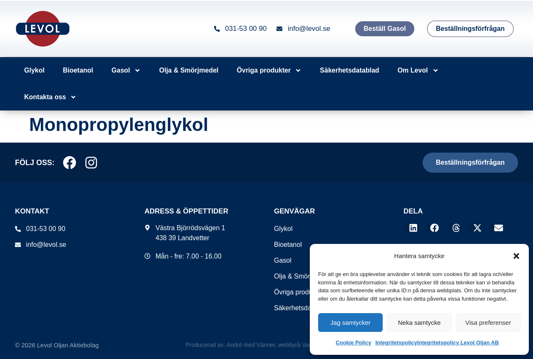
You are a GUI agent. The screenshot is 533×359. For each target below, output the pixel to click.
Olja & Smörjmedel (188, 70)
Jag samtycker (350, 322)
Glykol (34, 70)
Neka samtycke (419, 322)
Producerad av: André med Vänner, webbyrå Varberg (254, 344)
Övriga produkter (269, 70)
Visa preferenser (488, 322)
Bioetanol (78, 70)
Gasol (126, 70)
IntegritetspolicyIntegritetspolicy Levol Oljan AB (436, 342)
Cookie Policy (353, 342)
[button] (516, 256)
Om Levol (418, 70)
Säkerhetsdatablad (349, 70)
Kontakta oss (50, 97)
